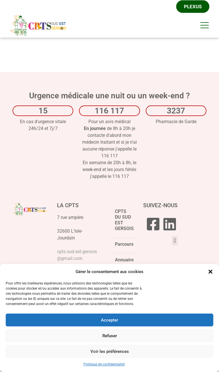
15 (43, 111)
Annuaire (124, 260)
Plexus (193, 7)
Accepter (109, 320)
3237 (176, 111)
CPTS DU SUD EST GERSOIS (124, 222)
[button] (210, 272)
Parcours (124, 246)
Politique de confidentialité (104, 364)
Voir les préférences (109, 351)
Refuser (109, 335)
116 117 (109, 111)
